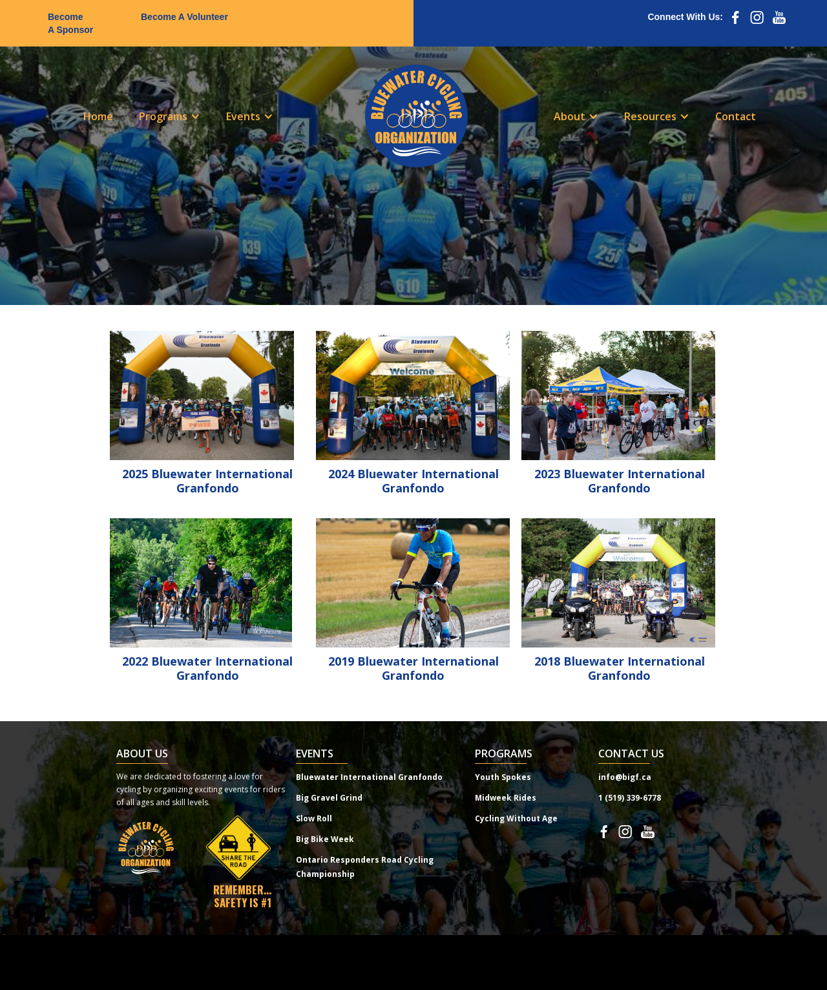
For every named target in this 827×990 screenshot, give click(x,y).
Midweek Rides (505, 797)
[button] (169, 116)
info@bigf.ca (624, 777)
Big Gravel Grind (329, 797)
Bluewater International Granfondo (369, 777)
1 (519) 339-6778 (629, 797)
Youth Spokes (503, 777)
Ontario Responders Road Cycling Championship (365, 866)
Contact (735, 116)
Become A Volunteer (184, 17)
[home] (416, 116)
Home (98, 116)
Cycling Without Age (516, 818)
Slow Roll (314, 818)
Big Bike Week (325, 839)
